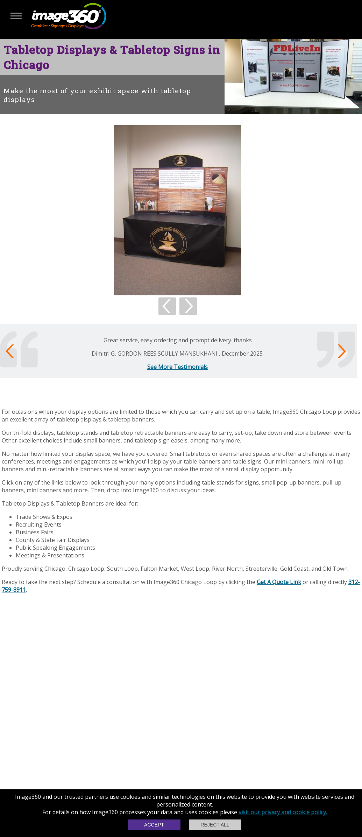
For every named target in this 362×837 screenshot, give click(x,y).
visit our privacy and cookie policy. (283, 812)
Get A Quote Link (279, 582)
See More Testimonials (177, 367)
